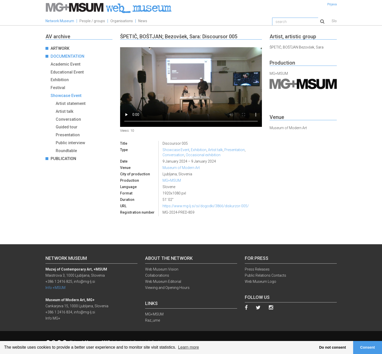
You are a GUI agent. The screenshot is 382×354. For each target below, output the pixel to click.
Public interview (70, 142)
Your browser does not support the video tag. (191, 87)
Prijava (332, 4)
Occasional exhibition (203, 155)
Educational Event (67, 72)
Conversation (68, 119)
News (142, 21)
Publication (63, 158)
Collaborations (157, 275)
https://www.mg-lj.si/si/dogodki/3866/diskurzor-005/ (206, 206)
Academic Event (65, 64)
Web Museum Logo (260, 281)
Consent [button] (367, 347)
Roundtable (66, 150)
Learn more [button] (188, 347)
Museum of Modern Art (181, 168)
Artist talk (64, 111)
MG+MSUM (172, 180)
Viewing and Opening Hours (167, 288)
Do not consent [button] (332, 347)
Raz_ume (152, 320)
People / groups (92, 21)
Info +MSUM (55, 288)
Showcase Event (66, 95)
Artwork (60, 48)
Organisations (121, 21)
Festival (58, 87)
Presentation (68, 134)
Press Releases (257, 269)
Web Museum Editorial (163, 281)
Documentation (67, 56)
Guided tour (66, 127)
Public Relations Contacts (265, 275)
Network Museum (59, 21)
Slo (334, 21)
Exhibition (60, 79)
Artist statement (71, 103)
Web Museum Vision (161, 269)
